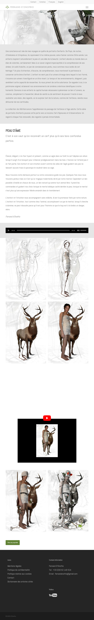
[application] (47, 230)
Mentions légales (14, 566)
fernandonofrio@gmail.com (66, 573)
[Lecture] (9, 230)
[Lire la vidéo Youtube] (47, 418)
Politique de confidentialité (18, 569)
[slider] (43, 230)
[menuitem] (51, 2)
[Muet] (78, 230)
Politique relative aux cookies (19, 573)
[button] (87, 7)
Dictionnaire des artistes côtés (20, 581)
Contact (10, 577)
